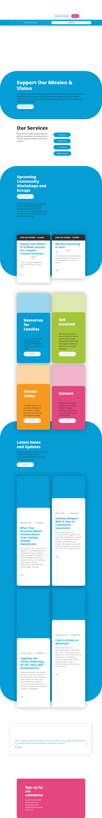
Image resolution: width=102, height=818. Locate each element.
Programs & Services (30, 23)
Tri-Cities (62, 147)
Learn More (32, 354)
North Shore (62, 141)
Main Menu (71, 23)
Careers (67, 421)
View (27, 275)
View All (25, 197)
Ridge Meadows (62, 153)
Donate (75, 16)
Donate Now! (25, 107)
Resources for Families (62, 16)
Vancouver (62, 135)
